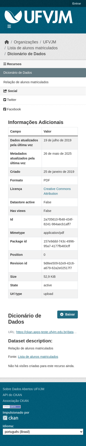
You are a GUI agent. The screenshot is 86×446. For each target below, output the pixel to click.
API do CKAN (12, 395)
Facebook (12, 109)
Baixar (67, 314)
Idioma (8, 426)
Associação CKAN (16, 401)
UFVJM (49, 42)
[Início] (7, 42)
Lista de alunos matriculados (32, 48)
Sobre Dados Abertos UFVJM (23, 389)
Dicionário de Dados (26, 54)
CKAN (10, 417)
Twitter (9, 100)
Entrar (76, 3)
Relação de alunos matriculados (25, 82)
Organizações (26, 42)
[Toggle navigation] (9, 26)
